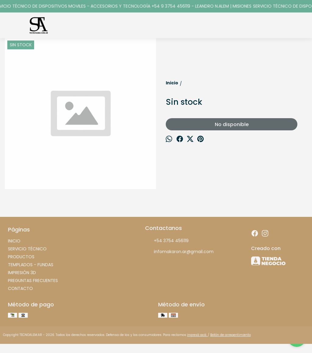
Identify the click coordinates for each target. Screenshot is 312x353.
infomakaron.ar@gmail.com (179, 252)
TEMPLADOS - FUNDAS (30, 265)
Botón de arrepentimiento (230, 335)
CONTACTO (20, 288)
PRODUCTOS (21, 257)
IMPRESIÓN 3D (22, 273)
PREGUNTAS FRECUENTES (33, 280)
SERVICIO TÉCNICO (27, 249)
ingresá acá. (197, 335)
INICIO (14, 241)
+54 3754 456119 (167, 241)
